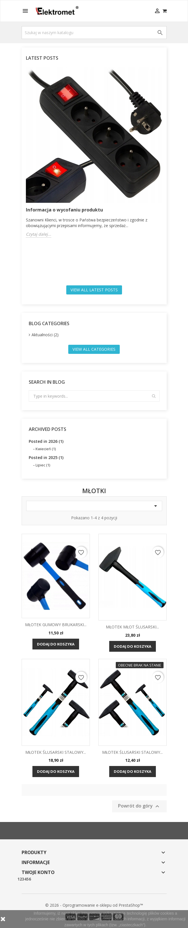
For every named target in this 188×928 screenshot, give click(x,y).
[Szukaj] (94, 32)
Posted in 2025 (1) (46, 457)
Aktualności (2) (45, 334)
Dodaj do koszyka (56, 644)
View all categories (94, 349)
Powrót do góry (139, 806)
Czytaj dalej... (38, 234)
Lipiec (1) (43, 465)
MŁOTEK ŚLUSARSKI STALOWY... (55, 752)
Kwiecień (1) (46, 448)
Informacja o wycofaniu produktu (64, 210)
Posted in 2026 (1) (46, 441)
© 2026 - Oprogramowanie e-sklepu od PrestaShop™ (94, 905)
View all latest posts (94, 289)
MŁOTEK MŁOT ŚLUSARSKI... (132, 627)
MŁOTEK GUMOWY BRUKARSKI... (55, 624)
